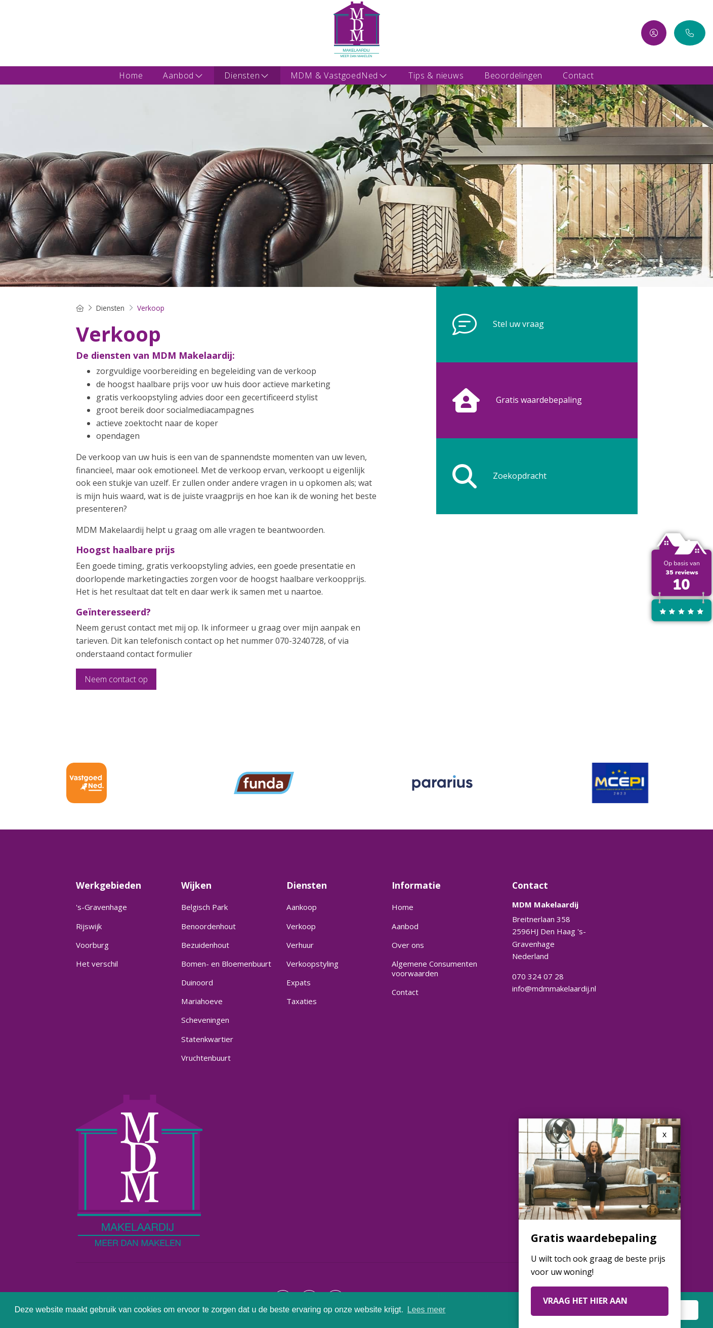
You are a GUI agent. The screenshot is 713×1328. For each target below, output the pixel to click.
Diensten (247, 75)
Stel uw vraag (490, 324)
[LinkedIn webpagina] (29, 33)
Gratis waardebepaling (509, 400)
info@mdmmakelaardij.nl (554, 988)
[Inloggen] (653, 33)
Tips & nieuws (436, 75)
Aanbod (183, 75)
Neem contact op (116, 679)
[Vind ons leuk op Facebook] (14, 33)
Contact (578, 75)
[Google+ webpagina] (44, 33)
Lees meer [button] (426, 1309)
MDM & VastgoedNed (339, 75)
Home (131, 75)
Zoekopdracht (491, 476)
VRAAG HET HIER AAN (585, 1300)
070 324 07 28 (538, 976)
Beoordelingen (513, 75)
